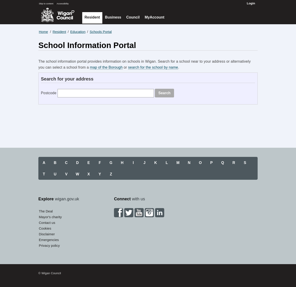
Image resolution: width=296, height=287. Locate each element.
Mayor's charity (50, 217)
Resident (92, 17)
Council (133, 17)
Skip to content (46, 3)
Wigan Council (58, 15)
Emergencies (49, 240)
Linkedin (159, 212)
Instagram (149, 212)
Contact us (47, 223)
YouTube (139, 212)
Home (43, 32)
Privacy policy (49, 245)
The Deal (46, 211)
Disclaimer (47, 234)
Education (78, 32)
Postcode (48, 93)
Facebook (118, 212)
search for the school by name (153, 67)
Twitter (128, 212)
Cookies (45, 228)
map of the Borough (106, 67)
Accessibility (63, 3)
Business (113, 17)
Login (251, 3)
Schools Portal (101, 32)
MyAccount (154, 17)
